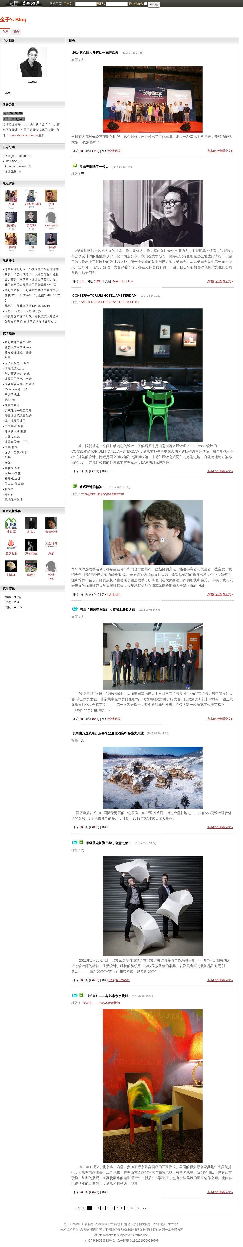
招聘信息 (145, 1224)
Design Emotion (15, 156)
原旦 (11, 204)
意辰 (51, 553)
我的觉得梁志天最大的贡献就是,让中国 (30, 285)
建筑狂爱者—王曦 (17, 442)
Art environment (15, 166)
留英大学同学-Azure (18, 347)
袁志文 (31, 532)
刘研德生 (31, 553)
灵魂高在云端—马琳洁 (20, 384)
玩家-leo (10, 400)
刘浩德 (51, 247)
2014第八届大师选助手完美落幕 (95, 52)
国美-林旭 (11, 447)
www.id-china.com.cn (23, 135)
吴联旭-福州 (13, 468)
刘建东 (11, 575)
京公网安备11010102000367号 (137, 1240)
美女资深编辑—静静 (18, 352)
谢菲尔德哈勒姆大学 (110, 494)
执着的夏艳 (12, 405)
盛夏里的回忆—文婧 (18, 379)
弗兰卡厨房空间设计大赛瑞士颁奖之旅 (107, 609)
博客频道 (24, 3)
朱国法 (11, 225)
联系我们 (116, 1224)
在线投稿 (101, 1224)
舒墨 (8, 358)
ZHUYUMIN (33, 204)
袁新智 (31, 225)
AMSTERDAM (90, 302)
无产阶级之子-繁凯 (17, 363)
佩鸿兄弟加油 (14, 499)
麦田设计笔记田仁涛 (18, 415)
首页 (5, 31)
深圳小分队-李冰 (16, 452)
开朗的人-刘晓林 (16, 431)
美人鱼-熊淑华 (14, 484)
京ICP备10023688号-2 (100, 1240)
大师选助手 (88, 494)
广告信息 (88, 1224)
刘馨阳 (11, 247)
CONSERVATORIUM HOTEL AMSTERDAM (104, 295)
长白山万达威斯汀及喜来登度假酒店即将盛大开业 (108, 733)
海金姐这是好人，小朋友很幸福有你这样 (32, 269)
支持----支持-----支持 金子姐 (23, 311)
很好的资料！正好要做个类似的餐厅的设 (32, 290)
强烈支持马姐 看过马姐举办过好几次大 (30, 321)
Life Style (11, 161)
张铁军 (11, 532)
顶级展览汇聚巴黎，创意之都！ (108, 843)
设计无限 (11, 171)
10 (132, 1208)
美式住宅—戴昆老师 (18, 410)
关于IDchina (72, 1224)
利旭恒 (9, 489)
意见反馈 (130, 1224)
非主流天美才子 (15, 421)
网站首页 (56, 3)
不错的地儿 (12, 394)
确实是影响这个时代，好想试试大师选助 (32, 316)
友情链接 (159, 1224)
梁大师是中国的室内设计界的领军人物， (32, 279)
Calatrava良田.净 (16, 389)
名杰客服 (11, 553)
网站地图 (173, 1224)
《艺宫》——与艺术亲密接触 (107, 996)
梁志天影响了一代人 (94, 167)
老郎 (8, 463)
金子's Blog (13, 19)
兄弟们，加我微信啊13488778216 (27, 306)
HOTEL (135, 302)
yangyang (51, 225)
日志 (16, 31)
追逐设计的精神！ (92, 487)
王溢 (31, 247)
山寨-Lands (12, 436)
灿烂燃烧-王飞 (14, 368)
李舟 (51, 204)
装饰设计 (51, 532)
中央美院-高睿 (14, 426)
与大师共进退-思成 (17, 373)
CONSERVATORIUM (115, 302)
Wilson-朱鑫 (13, 473)
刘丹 (8, 457)
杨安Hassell (12, 478)
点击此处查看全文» (220, 151)
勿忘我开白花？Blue (18, 342)
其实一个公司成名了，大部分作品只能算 (32, 274)
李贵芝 (31, 575)
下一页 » (141, 1208)
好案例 (9, 494)
